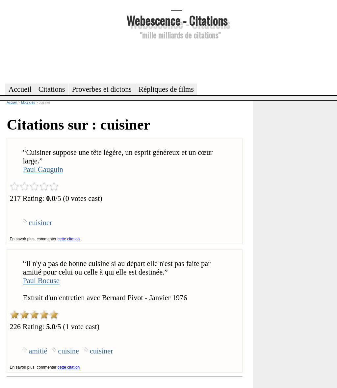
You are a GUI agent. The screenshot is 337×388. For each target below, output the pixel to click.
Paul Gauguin (43, 169)
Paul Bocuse (41, 281)
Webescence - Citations (176, 20)
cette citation (69, 239)
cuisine (68, 351)
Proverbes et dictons (102, 89)
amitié (38, 351)
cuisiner (40, 223)
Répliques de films (166, 89)
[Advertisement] (177, 60)
